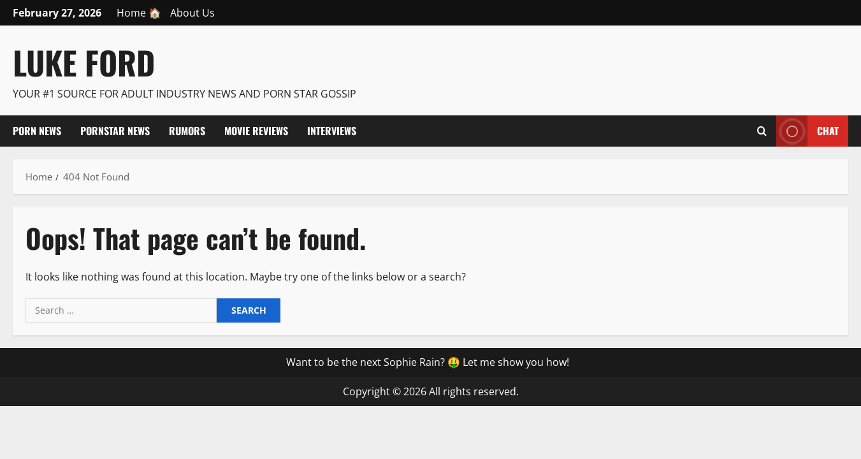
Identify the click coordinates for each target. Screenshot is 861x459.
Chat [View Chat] (807, 131)
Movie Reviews (256, 130)
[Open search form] (762, 131)
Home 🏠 (139, 13)
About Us (192, 13)
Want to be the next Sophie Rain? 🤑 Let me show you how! (427, 362)
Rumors (187, 130)
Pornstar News (115, 130)
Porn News (37, 130)
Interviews (331, 130)
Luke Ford (84, 61)
